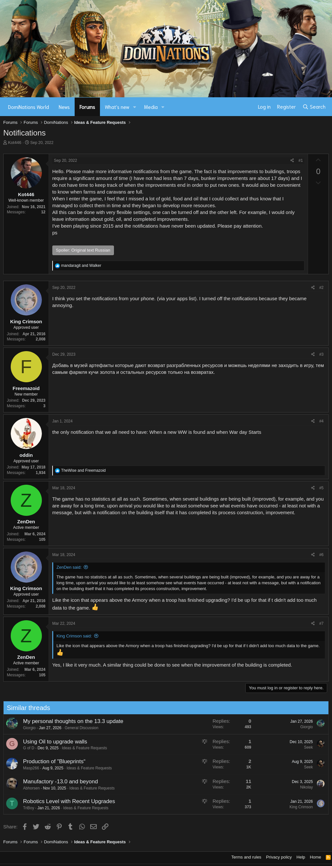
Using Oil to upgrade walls (52, 742)
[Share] (292, 160)
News (64, 106)
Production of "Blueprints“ (51, 761)
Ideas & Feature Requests (81, 748)
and (81, 265)
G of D (25, 748)
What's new (117, 106)
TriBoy (25, 808)
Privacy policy (279, 857)
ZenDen (26, 521)
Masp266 (28, 768)
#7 (321, 623)
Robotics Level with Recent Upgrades (66, 801)
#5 (321, 488)
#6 (321, 554)
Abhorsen (28, 788)
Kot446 (14, 142)
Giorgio (26, 728)
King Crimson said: (74, 636)
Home (315, 857)
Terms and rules (246, 857)
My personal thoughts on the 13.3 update (70, 721)
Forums (87, 106)
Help (301, 857)
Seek (305, 747)
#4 (321, 421)
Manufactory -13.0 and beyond (57, 781)
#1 (301, 160)
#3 (321, 354)
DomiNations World (28, 106)
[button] (134, 107)
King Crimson (26, 321)
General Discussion (78, 728)
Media (151, 106)
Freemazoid (26, 388)
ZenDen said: (68, 567)
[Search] (314, 106)
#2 (321, 287)
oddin (26, 455)
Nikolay (303, 787)
